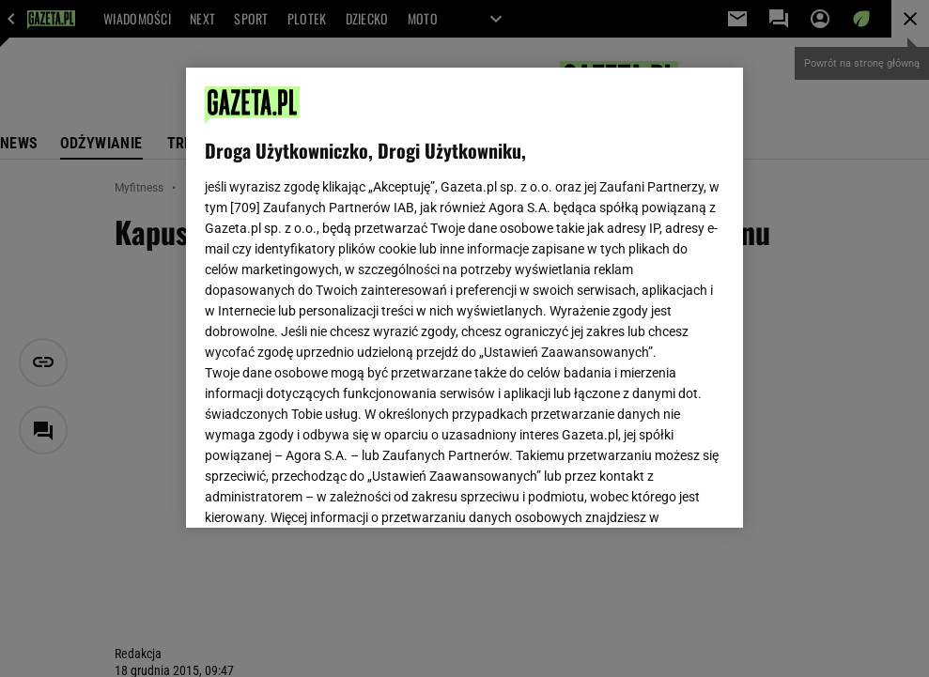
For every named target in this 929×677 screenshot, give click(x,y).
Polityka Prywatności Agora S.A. (567, 289)
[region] (464, 298)
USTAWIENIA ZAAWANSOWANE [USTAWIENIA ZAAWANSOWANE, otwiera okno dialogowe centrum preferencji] (327, 490)
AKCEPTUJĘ (661, 491)
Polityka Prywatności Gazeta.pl (371, 289)
